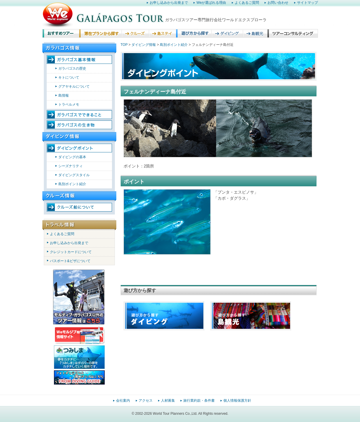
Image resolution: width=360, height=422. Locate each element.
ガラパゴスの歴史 (72, 68)
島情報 (63, 95)
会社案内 (123, 400)
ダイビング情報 (143, 45)
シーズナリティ (70, 166)
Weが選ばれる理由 (211, 3)
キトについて (68, 77)
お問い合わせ (277, 3)
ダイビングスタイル (74, 175)
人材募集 (168, 400)
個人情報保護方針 (237, 400)
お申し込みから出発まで (169, 3)
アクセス (146, 400)
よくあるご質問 (247, 3)
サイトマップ (307, 3)
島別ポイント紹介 (72, 184)
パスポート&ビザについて (70, 261)
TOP (124, 45)
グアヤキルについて (74, 86)
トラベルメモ (68, 104)
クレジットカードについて (71, 252)
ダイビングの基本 (72, 157)
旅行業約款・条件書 (199, 400)
